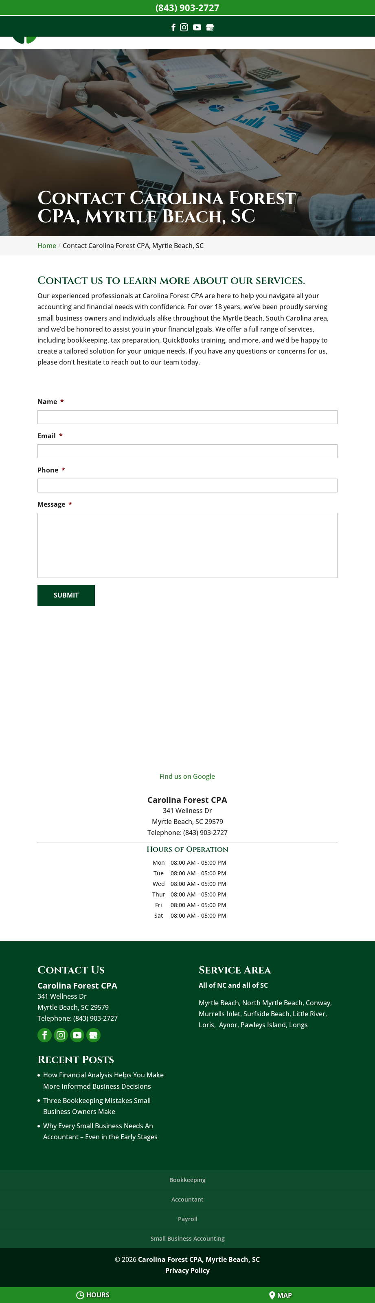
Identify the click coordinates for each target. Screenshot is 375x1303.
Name (50, 402)
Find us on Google (187, 776)
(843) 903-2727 (187, 7)
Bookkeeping (187, 1180)
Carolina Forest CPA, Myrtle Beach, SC (199, 1259)
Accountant (187, 1199)
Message (54, 504)
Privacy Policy (187, 1270)
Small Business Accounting (188, 1238)
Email (50, 436)
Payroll (187, 1219)
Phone (51, 470)
